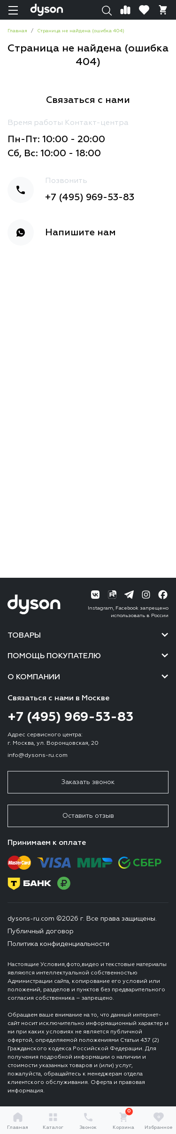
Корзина (123, 1121)
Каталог (53, 1121)
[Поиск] (106, 10)
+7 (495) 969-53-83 (89, 197)
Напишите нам (80, 232)
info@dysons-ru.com (38, 755)
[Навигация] (13, 10)
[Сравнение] (125, 9)
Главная (17, 1121)
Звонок (88, 1121)
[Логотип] (46, 10)
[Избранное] (144, 9)
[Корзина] (162, 9)
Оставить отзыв (88, 816)
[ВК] (95, 594)
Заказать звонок (88, 782)
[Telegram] (129, 594)
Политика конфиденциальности (58, 944)
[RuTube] (112, 594)
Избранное (159, 1121)
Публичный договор (41, 931)
